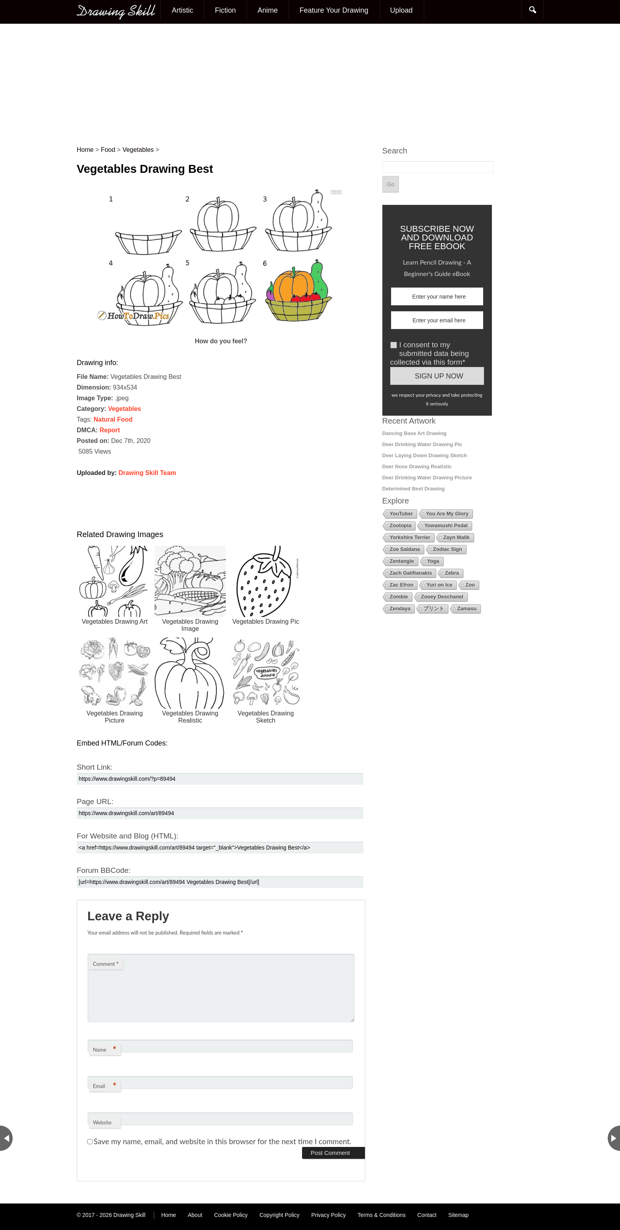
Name (104, 1049)
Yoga (433, 561)
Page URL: (95, 801)
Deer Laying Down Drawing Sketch (424, 455)
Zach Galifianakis (411, 573)
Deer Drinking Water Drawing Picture (427, 478)
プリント (433, 608)
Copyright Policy (279, 1215)
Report (110, 430)
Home (168, 1215)
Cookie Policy (231, 1215)
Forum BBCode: (103, 870)
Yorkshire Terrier (410, 537)
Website (102, 1122)
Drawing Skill (129, 1215)
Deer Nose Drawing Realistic (417, 466)
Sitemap (458, 1215)
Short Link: (95, 767)
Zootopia (401, 525)
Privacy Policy (328, 1215)
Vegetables (124, 408)
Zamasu (466, 608)
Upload (401, 10)
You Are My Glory (447, 514)
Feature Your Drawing (333, 10)
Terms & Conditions (381, 1215)
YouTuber (401, 514)
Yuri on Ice (439, 585)
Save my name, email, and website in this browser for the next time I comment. (223, 1141)
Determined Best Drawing (413, 489)
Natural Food (113, 419)
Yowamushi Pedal (446, 525)
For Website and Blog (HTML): (127, 836)
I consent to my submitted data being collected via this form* (429, 353)
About (195, 1215)
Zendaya (400, 608)
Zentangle (402, 561)
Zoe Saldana (405, 549)
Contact (427, 1215)
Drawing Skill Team (147, 472)
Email (104, 1086)
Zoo (470, 585)
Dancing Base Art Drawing (414, 433)
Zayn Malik (456, 537)
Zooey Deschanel (442, 597)
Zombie (399, 597)
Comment (106, 964)
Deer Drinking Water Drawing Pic (422, 444)
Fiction (225, 10)
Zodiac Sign (447, 549)
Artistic (182, 10)
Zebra (452, 573)
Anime (267, 10)
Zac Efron (402, 585)
